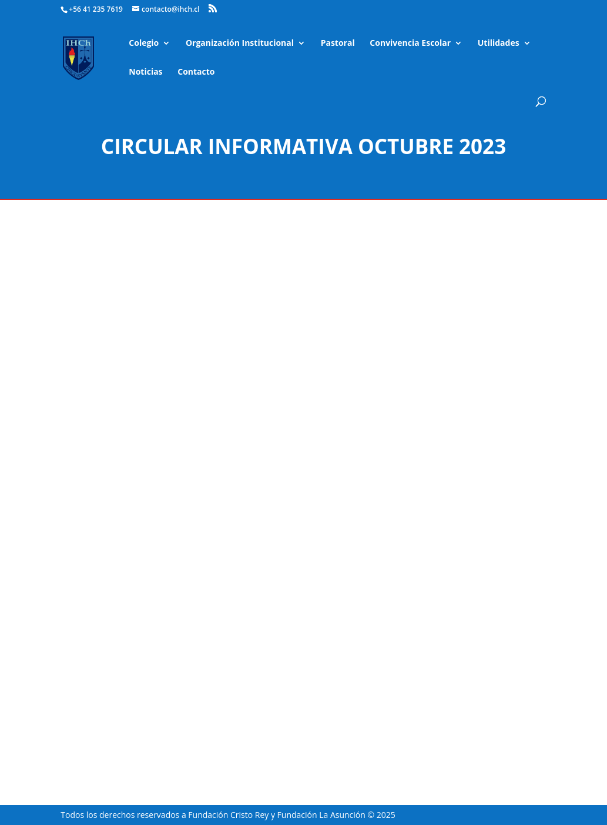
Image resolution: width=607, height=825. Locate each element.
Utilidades (498, 43)
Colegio (144, 43)
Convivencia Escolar (410, 43)
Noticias (145, 72)
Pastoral (338, 43)
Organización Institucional (240, 43)
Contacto (195, 72)
